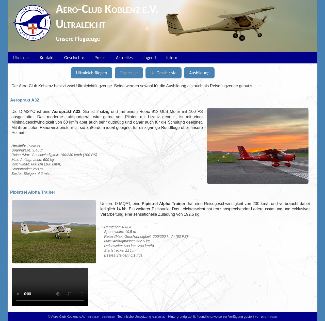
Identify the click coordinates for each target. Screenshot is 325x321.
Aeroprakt (34, 145)
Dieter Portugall (269, 317)
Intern (171, 57)
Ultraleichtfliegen (91, 73)
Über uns (21, 57)
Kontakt (47, 57)
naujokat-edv (158, 317)
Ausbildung (199, 73)
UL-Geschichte (164, 73)
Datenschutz (108, 317)
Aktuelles (124, 57)
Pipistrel (126, 227)
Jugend (149, 57)
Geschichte (74, 57)
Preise (99, 57)
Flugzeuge (129, 73)
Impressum (93, 317)
